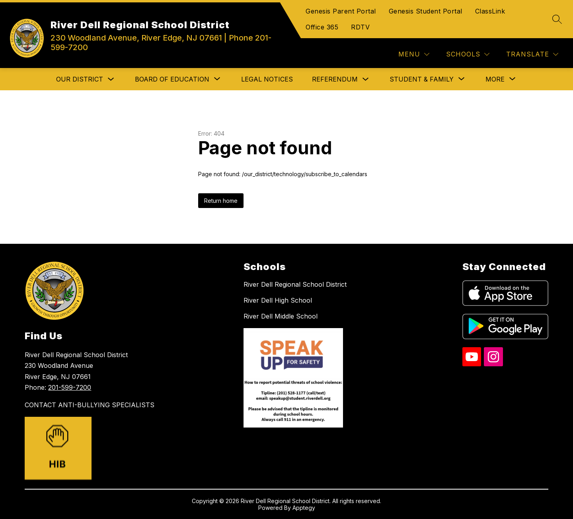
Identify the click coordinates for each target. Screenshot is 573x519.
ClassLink (490, 11)
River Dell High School (278, 300)
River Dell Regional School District (295, 284)
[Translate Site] (532, 54)
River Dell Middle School (281, 316)
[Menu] (413, 54)
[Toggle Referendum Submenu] (365, 79)
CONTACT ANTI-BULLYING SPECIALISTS (89, 405)
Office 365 (322, 27)
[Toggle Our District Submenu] (111, 79)
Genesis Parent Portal (341, 11)
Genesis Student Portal (425, 11)
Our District (79, 79)
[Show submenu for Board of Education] (172, 79)
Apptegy (303, 507)
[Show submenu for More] (495, 79)
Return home (221, 200)
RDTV (360, 27)
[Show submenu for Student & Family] (422, 79)
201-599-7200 (69, 387)
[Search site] (557, 19)
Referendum (335, 79)
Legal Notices (267, 79)
